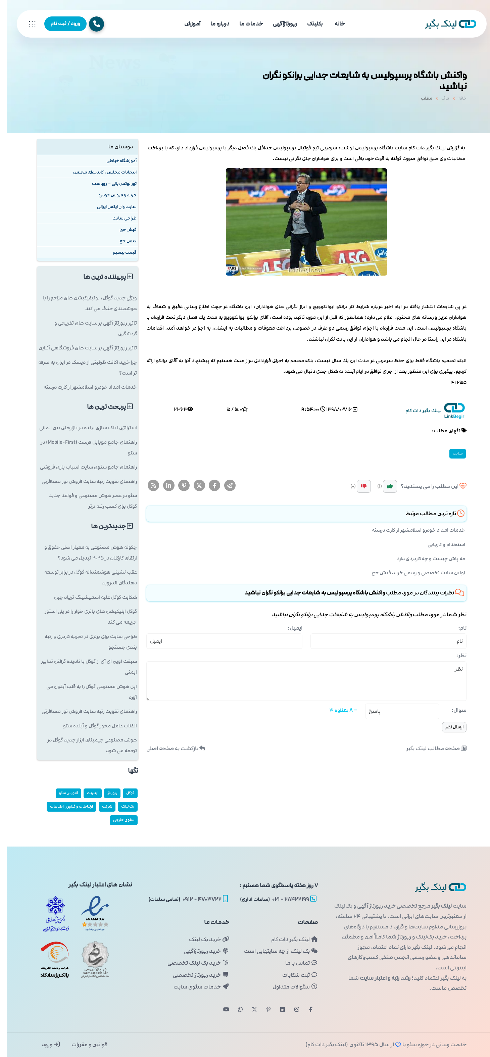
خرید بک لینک (202, 939)
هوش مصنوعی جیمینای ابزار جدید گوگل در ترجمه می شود (85, 745)
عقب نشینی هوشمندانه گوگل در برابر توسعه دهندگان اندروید (84, 577)
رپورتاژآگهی (278, 24)
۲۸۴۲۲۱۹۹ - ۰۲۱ (271, 899)
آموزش (186, 24)
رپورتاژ (105, 793)
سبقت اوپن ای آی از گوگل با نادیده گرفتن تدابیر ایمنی (82, 667)
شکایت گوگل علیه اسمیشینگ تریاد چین (88, 597)
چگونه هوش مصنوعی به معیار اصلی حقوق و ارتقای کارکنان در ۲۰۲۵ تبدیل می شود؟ (84, 553)
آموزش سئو (61, 793)
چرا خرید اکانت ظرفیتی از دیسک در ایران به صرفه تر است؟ (81, 368)
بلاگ (438, 100)
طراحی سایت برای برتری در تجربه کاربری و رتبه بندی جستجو (84, 642)
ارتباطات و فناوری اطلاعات (64, 806)
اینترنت (86, 793)
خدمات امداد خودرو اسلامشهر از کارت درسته (411, 530)
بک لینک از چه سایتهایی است (274, 951)
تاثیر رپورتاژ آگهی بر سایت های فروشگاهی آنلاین (81, 347)
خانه (333, 24)
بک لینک (121, 806)
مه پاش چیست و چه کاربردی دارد (424, 558)
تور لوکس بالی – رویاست (107, 183)
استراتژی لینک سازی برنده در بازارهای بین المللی (81, 427)
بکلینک (308, 24)
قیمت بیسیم (118, 252)
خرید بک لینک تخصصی (191, 963)
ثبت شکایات (293, 975)
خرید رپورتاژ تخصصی (194, 975)
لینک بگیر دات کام (287, 939)
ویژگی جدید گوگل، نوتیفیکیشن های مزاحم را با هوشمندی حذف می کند (83, 303)
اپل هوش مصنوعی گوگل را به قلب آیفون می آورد (85, 692)
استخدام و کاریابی (439, 544)
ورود (44, 1045)
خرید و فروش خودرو (111, 195)
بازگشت (169, 748)
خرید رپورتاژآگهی (199, 951)
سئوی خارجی (117, 820)
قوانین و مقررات (82, 1045)
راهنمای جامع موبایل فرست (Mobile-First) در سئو (82, 448)
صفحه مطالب (429, 748)
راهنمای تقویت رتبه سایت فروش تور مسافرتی (82, 481)
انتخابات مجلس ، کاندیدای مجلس (98, 172)
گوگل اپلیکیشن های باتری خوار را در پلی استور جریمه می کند (84, 617)
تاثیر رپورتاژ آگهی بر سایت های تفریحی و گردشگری (89, 328)
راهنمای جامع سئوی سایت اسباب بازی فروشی (81, 467)
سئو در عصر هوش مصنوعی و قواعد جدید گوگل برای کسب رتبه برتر (86, 501)
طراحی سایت (118, 218)
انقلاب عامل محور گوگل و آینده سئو (93, 725)
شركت (100, 806)
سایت (451, 453)
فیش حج (121, 229)
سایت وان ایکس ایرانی (110, 206)
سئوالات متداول (288, 987)
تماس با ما (295, 963)
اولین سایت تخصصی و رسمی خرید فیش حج (411, 572)
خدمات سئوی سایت (194, 987)
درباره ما (213, 24)
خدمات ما (244, 24)
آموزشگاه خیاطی (115, 160)
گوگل (123, 793)
